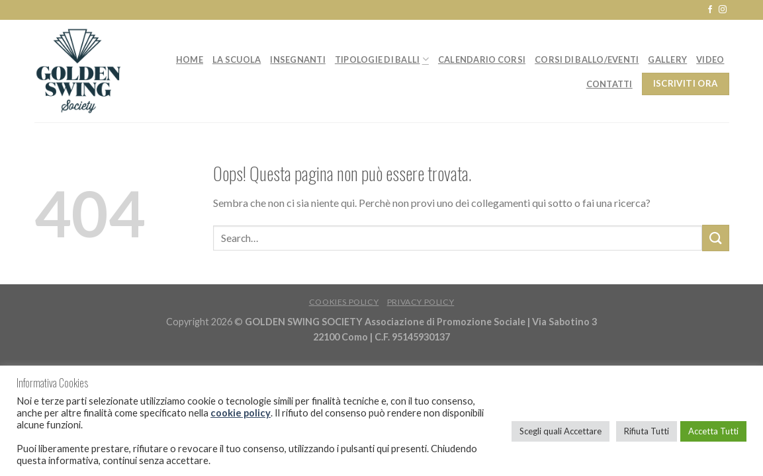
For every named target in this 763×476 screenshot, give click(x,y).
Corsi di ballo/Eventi (587, 59)
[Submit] (715, 238)
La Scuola (236, 59)
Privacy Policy (421, 302)
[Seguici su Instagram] (723, 10)
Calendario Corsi (481, 59)
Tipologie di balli (382, 59)
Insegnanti (298, 59)
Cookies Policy (344, 302)
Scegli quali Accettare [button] (560, 431)
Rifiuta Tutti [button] (646, 431)
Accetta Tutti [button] (713, 431)
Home (189, 59)
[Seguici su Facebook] (710, 10)
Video (710, 59)
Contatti (609, 84)
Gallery (667, 59)
